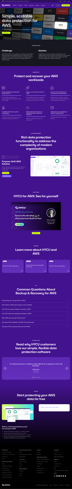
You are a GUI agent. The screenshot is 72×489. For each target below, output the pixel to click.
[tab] (32, 377)
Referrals (38, 466)
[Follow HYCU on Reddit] (65, 476)
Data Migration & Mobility (7, 466)
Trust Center (55, 485)
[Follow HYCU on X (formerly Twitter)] (55, 476)
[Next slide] (66, 368)
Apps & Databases (23, 468)
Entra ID (20, 463)
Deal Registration (40, 472)
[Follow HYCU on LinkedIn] (57, 476)
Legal (50, 485)
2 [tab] (6, 157)
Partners (37, 5)
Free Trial (56, 452)
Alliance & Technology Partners (43, 459)
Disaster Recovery (5, 468)
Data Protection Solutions (7, 461)
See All (20, 466)
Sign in (69, 1)
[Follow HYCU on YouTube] (59, 476)
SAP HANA (21, 471)
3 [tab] (10, 157)
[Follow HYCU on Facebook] (61, 476)
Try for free (5, 173)
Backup (3, 463)
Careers (38, 452)
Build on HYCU (4, 456)
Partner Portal (39, 470)
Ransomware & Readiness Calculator (61, 470)
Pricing (25, 5)
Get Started (56, 450)
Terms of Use (61, 485)
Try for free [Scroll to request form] (6, 32)
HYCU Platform (5, 450)
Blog (55, 468)
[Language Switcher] (53, 5)
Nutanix (20, 452)
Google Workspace (23, 461)
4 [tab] (13, 157)
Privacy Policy (67, 485)
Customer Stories (57, 463)
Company (43, 5)
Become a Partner (40, 468)
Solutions (20, 5)
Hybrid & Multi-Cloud (6, 470)
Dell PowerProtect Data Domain (25, 454)
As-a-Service (22, 459)
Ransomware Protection (7, 472)
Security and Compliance (7, 475)
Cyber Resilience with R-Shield (8, 454)
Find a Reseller (40, 463)
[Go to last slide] (5, 368)
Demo (58, 5)
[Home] (6, 5)
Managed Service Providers (42, 461)
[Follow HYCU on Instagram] (63, 476)
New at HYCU (56, 466)
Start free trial (66, 5)
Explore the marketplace (59, 456)
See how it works (6, 176)
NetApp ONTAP (22, 456)
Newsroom (39, 454)
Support (64, 1)
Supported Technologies (7, 477)
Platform (15, 5)
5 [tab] (17, 157)
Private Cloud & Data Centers (25, 450)
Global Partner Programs (42, 457)
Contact (60, 1)
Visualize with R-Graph (6, 452)
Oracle (20, 473)
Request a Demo (57, 454)
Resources (31, 5)
